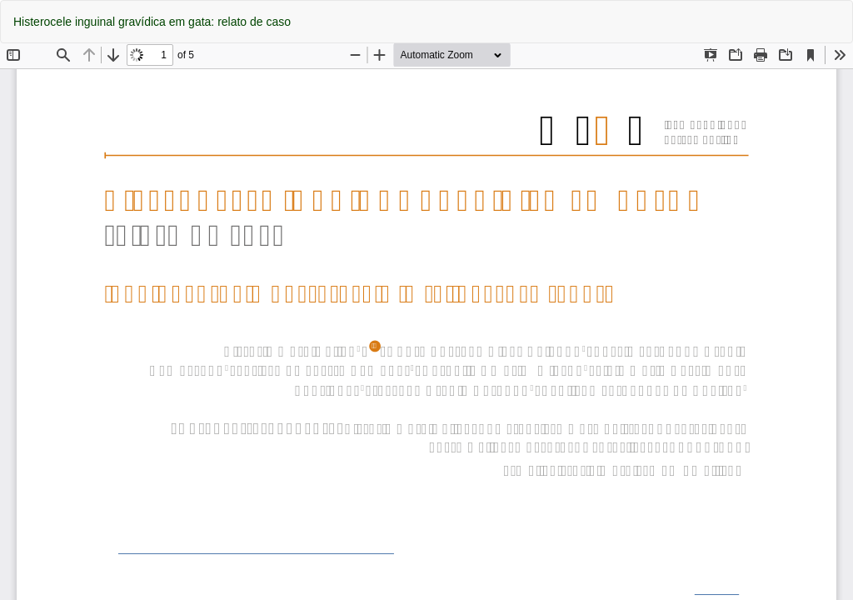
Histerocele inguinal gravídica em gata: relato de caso (152, 21)
